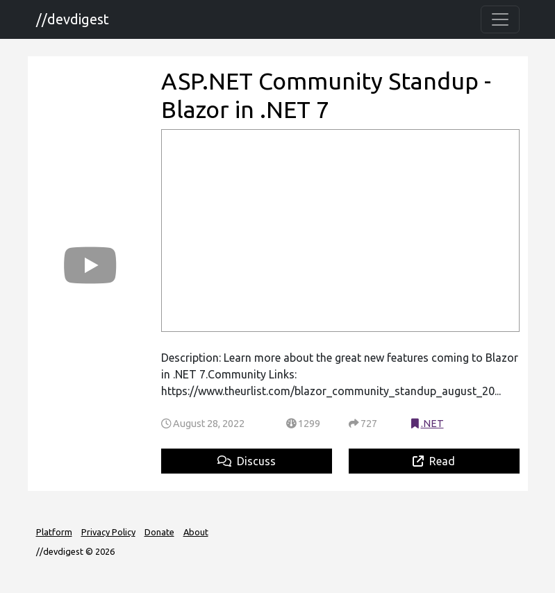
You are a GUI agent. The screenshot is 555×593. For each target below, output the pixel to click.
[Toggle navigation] (500, 19)
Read (434, 461)
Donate (159, 532)
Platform (54, 532)
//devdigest (72, 19)
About (195, 532)
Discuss (246, 461)
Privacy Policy (108, 532)
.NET (432, 423)
